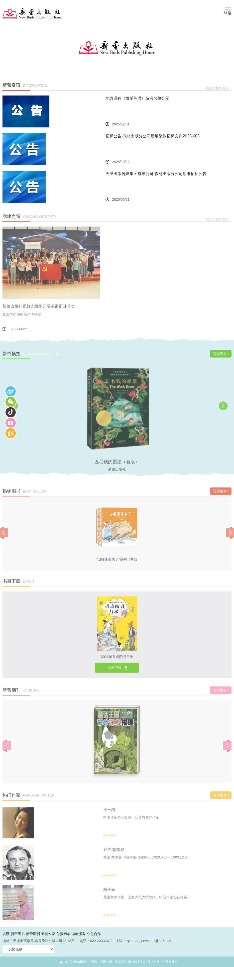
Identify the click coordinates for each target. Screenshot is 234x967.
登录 (228, 13)
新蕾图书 (18, 934)
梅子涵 (109, 894)
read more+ (217, 89)
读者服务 (79, 934)
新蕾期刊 (33, 934)
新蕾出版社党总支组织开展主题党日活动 (38, 311)
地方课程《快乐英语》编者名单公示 (137, 99)
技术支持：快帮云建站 (163, 962)
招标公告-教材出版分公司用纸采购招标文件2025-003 (153, 136)
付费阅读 (63, 934)
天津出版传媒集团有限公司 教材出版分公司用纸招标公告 (156, 174)
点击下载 (114, 673)
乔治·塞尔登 (113, 854)
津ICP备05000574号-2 (130, 962)
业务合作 (94, 934)
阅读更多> (221, 359)
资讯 (5, 934)
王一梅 (109, 814)
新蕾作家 (48, 934)
